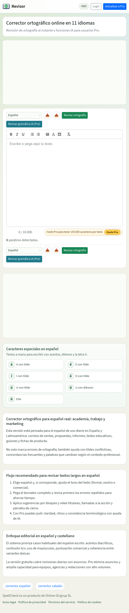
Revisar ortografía (75, 115)
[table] (59, 134)
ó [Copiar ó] (71, 376)
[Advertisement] (64, 72)
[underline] (23, 134)
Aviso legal (9, 602)
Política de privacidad (32, 602)
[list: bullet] (38, 134)
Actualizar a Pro (115, 6)
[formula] (53, 134)
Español (13, 115)
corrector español (17, 586)
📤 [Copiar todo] (56, 115)
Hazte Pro (112, 232)
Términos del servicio (61, 602)
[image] (47, 134)
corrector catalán (50, 586)
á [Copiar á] (12, 364)
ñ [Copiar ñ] (11, 399)
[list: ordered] (32, 134)
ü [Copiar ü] (71, 387)
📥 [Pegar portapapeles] (47, 115)
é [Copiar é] (71, 364)
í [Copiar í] (11, 376)
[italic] (17, 134)
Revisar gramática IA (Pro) (24, 124)
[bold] (11, 134)
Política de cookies (89, 602)
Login (96, 6)
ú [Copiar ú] (11, 387)
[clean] (69, 134)
